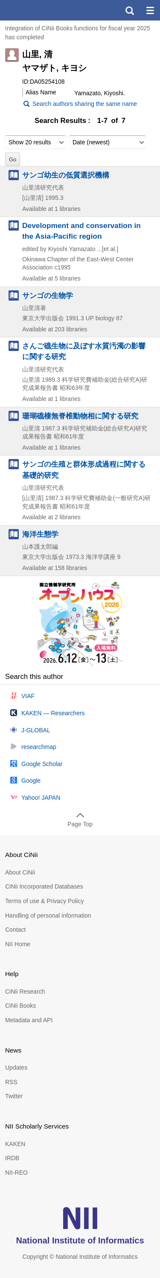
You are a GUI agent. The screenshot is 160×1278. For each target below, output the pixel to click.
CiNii (37, 10)
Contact (15, 929)
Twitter (14, 1096)
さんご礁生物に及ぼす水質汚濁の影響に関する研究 (83, 351)
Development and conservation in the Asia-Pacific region (81, 230)
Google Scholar (42, 763)
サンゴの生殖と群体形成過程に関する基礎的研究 (83, 469)
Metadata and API (28, 1020)
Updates (16, 1067)
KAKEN (15, 1144)
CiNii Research (25, 991)
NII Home (17, 944)
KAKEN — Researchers (53, 713)
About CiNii (20, 872)
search (129, 10)
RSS (11, 1082)
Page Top (80, 824)
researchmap (38, 746)
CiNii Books (20, 1005)
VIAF (28, 696)
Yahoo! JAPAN (40, 797)
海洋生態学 (40, 534)
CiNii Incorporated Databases (44, 886)
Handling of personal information (48, 915)
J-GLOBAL (35, 730)
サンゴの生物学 (47, 295)
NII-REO (16, 1172)
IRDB (12, 1158)
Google (31, 780)
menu (150, 10)
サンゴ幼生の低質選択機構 (65, 175)
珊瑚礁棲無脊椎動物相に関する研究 (80, 416)
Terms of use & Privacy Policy (44, 901)
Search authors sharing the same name (84, 103)
